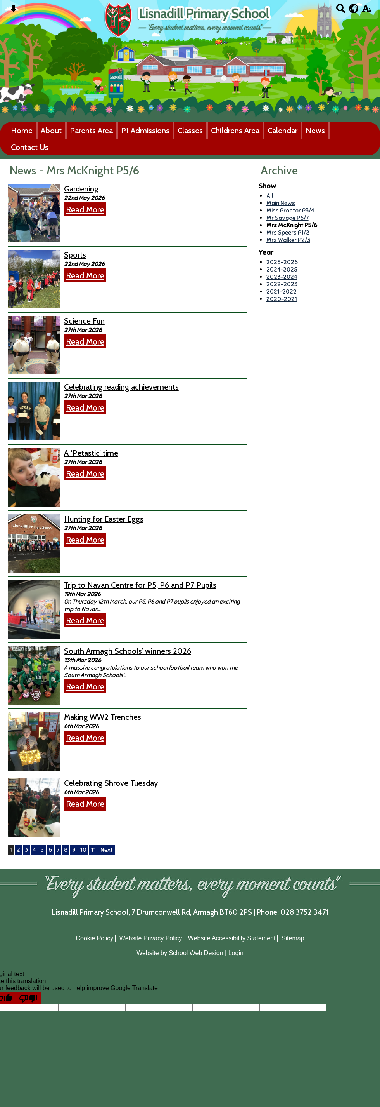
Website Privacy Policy (150, 938)
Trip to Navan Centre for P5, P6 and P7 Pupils (140, 585)
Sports (75, 254)
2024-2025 (281, 269)
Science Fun (84, 320)
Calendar (282, 130)
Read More (85, 209)
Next (106, 849)
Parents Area (91, 130)
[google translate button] (353, 8)
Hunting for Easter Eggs (103, 519)
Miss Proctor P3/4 (290, 210)
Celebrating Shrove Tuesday (111, 783)
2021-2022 (281, 291)
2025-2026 (282, 262)
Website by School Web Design (179, 953)
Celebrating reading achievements (121, 387)
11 (93, 849)
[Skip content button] (13, 11)
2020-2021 (281, 299)
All (269, 195)
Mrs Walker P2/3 (288, 240)
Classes (190, 130)
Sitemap (293, 938)
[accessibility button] (366, 11)
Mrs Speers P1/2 (287, 232)
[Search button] (340, 11)
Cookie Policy (94, 938)
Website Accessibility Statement (232, 938)
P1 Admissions (145, 130)
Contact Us (29, 147)
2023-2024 (281, 276)
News (315, 130)
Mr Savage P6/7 (287, 217)
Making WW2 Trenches (102, 717)
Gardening (81, 188)
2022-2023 (281, 284)
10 (83, 849)
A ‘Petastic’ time (91, 453)
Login (236, 953)
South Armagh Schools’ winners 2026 (127, 651)
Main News (280, 203)
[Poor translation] (28, 998)
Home (22, 130)
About (51, 130)
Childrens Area (235, 130)
